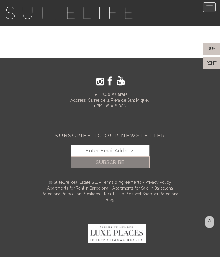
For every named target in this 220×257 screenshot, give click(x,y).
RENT (212, 63)
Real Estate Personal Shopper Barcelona (141, 194)
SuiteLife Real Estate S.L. (76, 182)
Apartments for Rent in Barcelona (78, 188)
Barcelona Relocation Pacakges (71, 194)
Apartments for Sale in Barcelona (142, 188)
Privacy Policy (158, 182)
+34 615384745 (114, 94)
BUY (210, 49)
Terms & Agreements (121, 182)
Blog (110, 199)
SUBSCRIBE (110, 162)
